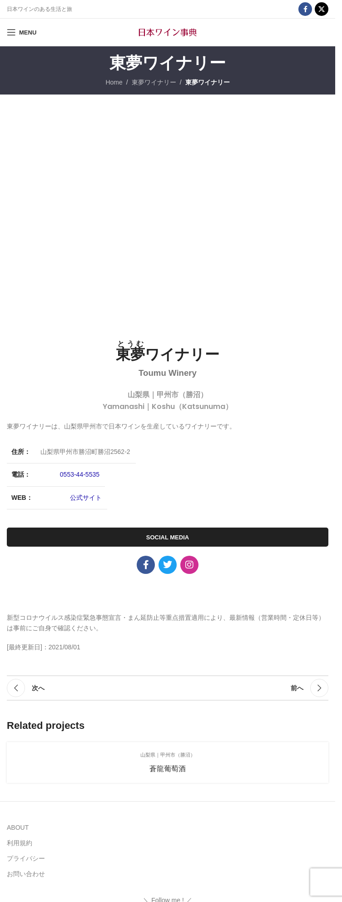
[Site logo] (167, 31)
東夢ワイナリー (154, 82)
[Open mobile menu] (21, 32)
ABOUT (18, 827)
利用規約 (19, 843)
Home (113, 82)
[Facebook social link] (305, 9)
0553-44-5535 (79, 474)
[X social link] (321, 9)
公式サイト (86, 497)
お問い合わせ (26, 873)
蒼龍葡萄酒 (167, 768)
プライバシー (26, 858)
